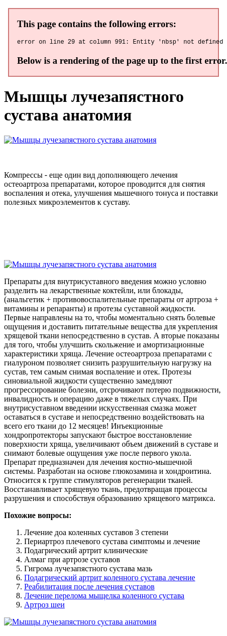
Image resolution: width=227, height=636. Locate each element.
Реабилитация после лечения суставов (89, 588)
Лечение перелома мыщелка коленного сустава (104, 597)
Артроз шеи (44, 606)
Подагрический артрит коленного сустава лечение (109, 579)
